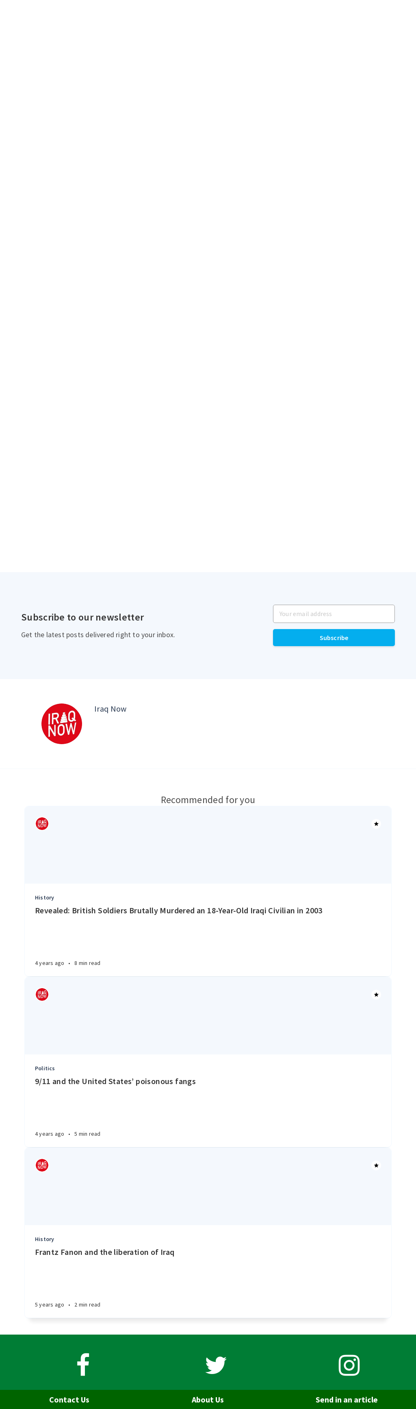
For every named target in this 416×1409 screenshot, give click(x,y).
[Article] (208, 845)
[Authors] (42, 824)
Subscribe (334, 638)
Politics (45, 1068)
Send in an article (347, 1399)
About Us (208, 1399)
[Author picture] (61, 723)
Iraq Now (110, 708)
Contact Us (69, 1399)
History (44, 897)
